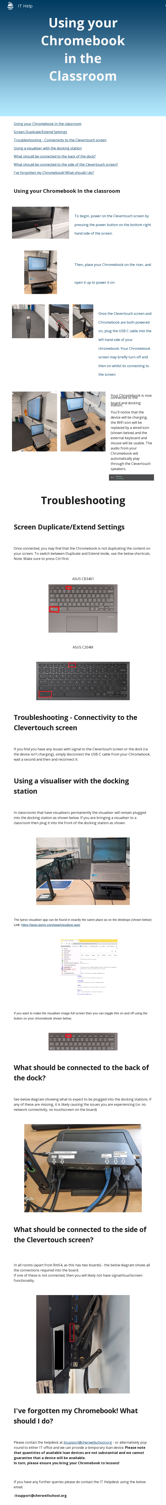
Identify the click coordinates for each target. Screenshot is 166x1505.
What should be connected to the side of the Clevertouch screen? (66, 164)
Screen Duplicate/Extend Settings (40, 132)
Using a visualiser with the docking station (48, 148)
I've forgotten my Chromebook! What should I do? (54, 172)
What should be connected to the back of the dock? (55, 156)
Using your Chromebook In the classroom (47, 123)
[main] (83, 58)
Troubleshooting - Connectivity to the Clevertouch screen (60, 140)
